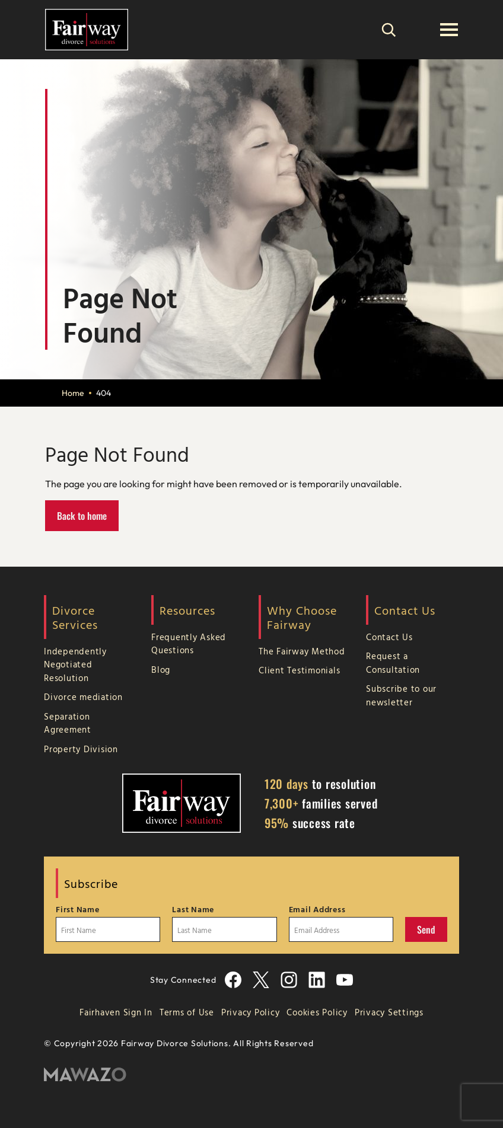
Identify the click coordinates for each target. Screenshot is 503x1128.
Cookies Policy (317, 1012)
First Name (78, 909)
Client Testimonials (299, 670)
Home (73, 393)
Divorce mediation (83, 697)
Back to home (82, 516)
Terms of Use (187, 1012)
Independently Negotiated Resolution (75, 664)
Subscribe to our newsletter (401, 695)
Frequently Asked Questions (188, 643)
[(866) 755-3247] (419, 30)
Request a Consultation (393, 662)
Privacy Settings (389, 1012)
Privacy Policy (250, 1012)
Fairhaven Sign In (115, 1012)
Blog (160, 669)
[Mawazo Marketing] (251, 1075)
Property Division (81, 749)
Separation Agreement (67, 723)
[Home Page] (86, 28)
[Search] (388, 30)
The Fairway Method (302, 651)
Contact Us (389, 637)
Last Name (193, 909)
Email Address (317, 909)
